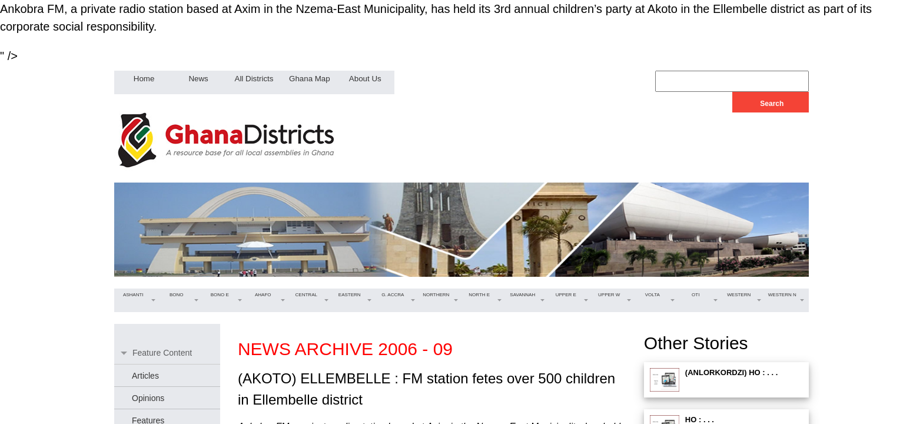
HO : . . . (699, 419)
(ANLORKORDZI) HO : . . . (731, 372)
